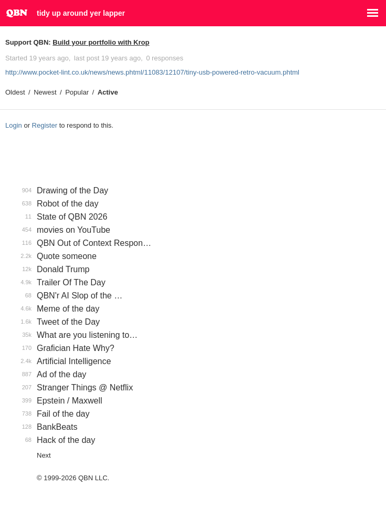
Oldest (15, 92)
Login (13, 125)
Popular (77, 92)
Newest (45, 92)
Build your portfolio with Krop (101, 42)
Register (44, 125)
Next (44, 455)
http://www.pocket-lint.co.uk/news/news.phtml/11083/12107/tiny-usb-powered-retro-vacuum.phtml (152, 72)
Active (108, 92)
